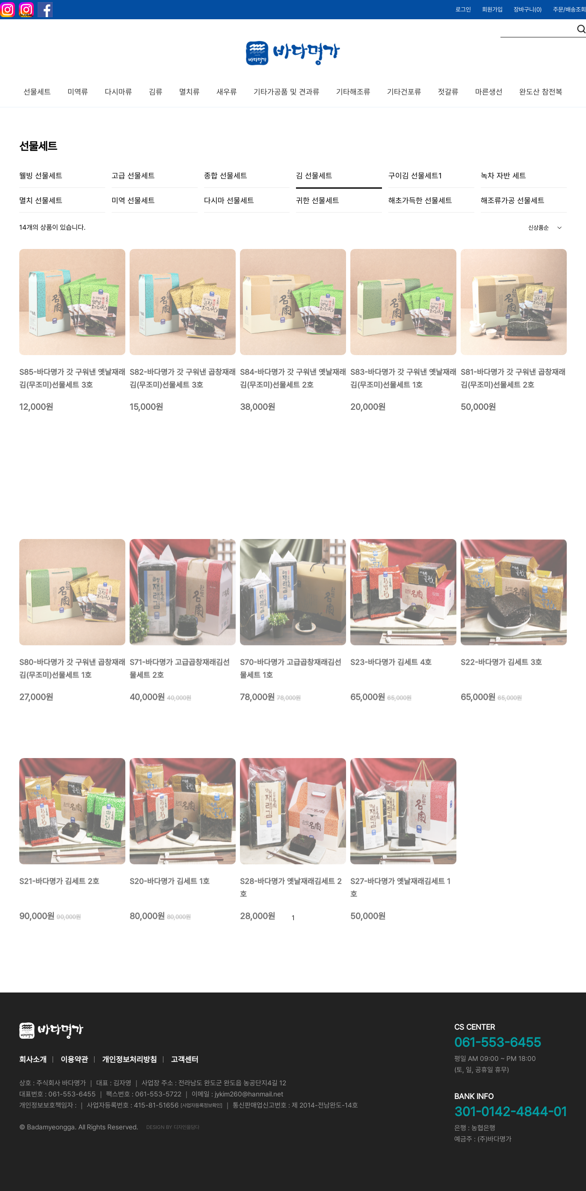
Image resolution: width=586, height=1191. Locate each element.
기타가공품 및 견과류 (287, 91)
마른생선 (489, 91)
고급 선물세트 (133, 175)
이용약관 (74, 1059)
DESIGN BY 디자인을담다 (172, 1127)
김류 (156, 91)
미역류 (78, 91)
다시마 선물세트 (229, 200)
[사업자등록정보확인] (201, 1105)
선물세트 (37, 91)
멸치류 (189, 91)
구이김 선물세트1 (415, 175)
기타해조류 (353, 91)
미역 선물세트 (133, 200)
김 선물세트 (314, 175)
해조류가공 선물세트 (513, 200)
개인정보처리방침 (129, 1059)
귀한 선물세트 (317, 200)
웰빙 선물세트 (40, 175)
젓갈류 (448, 91)
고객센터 (184, 1059)
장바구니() (528, 9)
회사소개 (33, 1059)
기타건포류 (404, 91)
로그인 (463, 9)
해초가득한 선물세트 (420, 200)
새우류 (226, 91)
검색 (581, 29)
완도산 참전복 (540, 91)
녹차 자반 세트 (503, 175)
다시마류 (118, 91)
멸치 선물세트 (40, 200)
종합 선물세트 (225, 175)
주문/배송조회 (569, 9)
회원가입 (492, 9)
